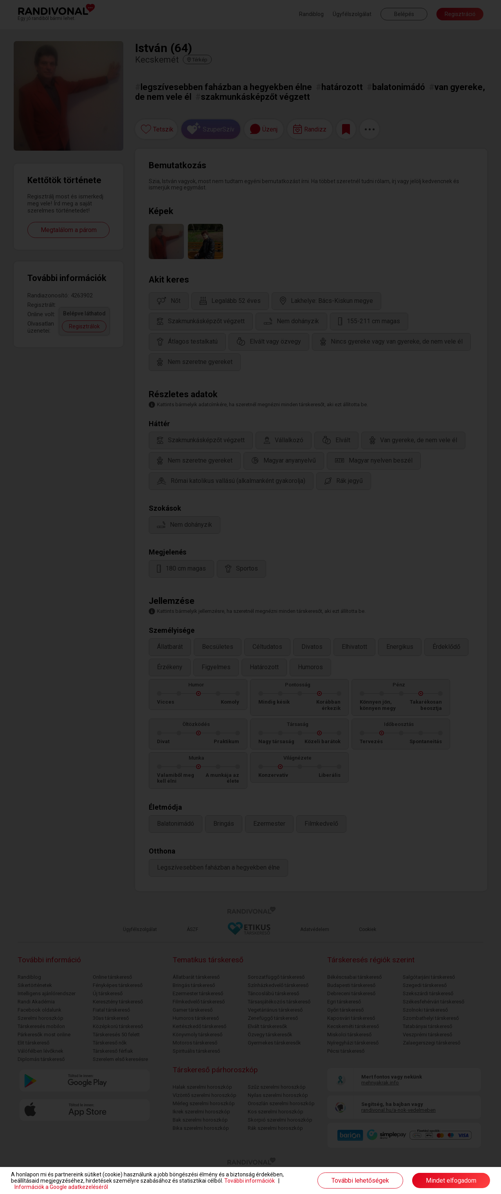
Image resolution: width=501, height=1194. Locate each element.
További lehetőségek (360, 1180)
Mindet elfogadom (451, 1180)
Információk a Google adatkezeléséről (61, 1187)
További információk (249, 1181)
